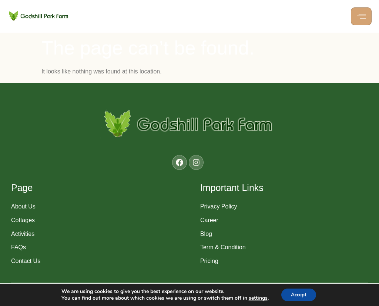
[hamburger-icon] (361, 16)
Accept (299, 294)
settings (256, 298)
